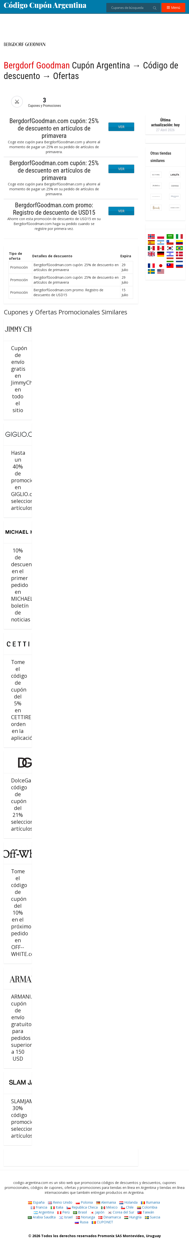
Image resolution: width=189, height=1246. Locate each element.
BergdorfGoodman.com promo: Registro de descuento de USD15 (54, 208)
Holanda (128, 1202)
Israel (66, 1217)
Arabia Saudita (42, 1217)
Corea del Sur (121, 1212)
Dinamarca (109, 1217)
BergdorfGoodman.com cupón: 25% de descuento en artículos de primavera (54, 128)
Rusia (81, 1222)
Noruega (85, 1217)
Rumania (150, 1202)
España (36, 1202)
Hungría (133, 1217)
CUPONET (102, 1222)
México (109, 1207)
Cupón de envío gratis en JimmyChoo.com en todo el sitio (30, 379)
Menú (173, 7)
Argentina (44, 1212)
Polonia (84, 1202)
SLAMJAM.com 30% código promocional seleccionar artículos (28, 1118)
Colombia (147, 1207)
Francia (39, 1207)
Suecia (152, 1217)
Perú (63, 1212)
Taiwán (146, 1212)
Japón (97, 1212)
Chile (127, 1207)
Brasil (80, 1212)
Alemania (106, 1202)
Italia (57, 1207)
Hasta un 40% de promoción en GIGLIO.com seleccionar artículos (25, 480)
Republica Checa (82, 1207)
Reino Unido (60, 1202)
